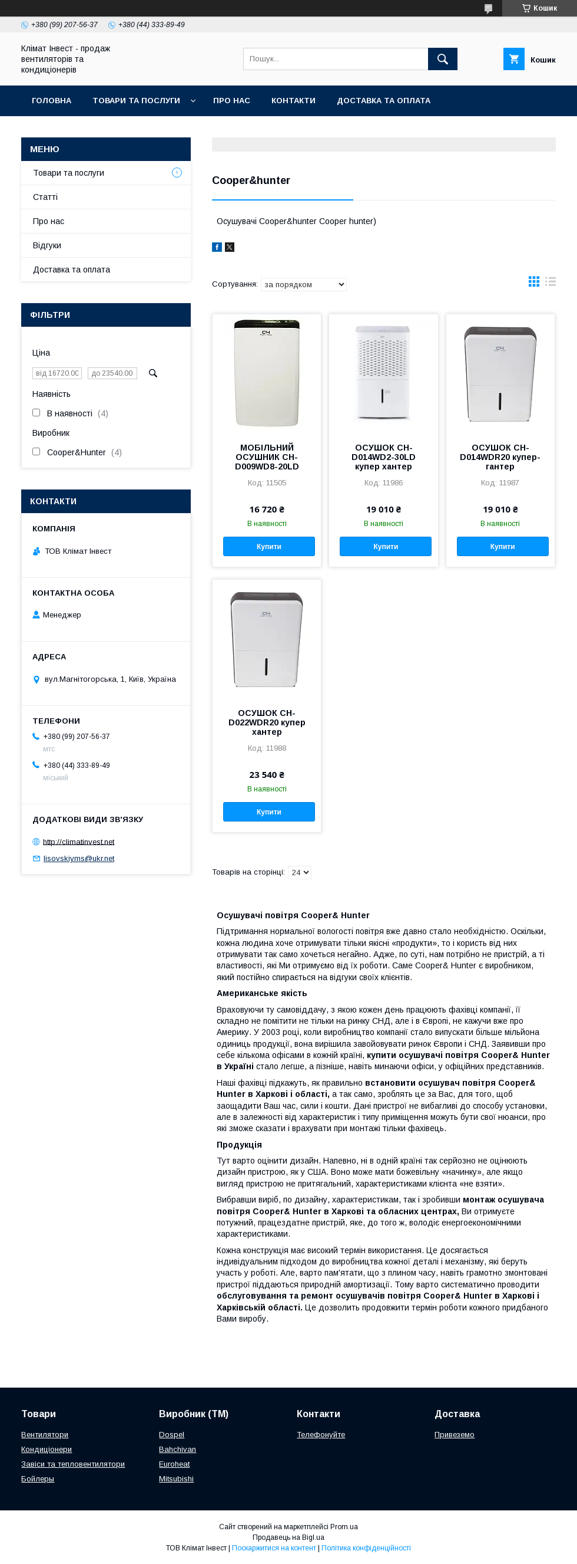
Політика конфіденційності (366, 1548)
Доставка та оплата (383, 100)
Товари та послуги (136, 100)
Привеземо (455, 1434)
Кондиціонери (46, 1449)
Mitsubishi (176, 1478)
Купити (269, 547)
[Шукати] (442, 59)
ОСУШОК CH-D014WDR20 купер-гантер (500, 457)
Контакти (293, 100)
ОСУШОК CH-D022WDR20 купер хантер (267, 722)
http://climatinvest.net (78, 841)
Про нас (231, 100)
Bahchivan (177, 1449)
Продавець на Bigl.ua (288, 1537)
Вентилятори (44, 1434)
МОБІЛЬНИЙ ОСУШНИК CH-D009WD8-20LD (267, 457)
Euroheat (174, 1464)
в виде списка (550, 284)
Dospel (171, 1434)
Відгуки (47, 245)
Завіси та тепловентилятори (73, 1464)
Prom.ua (344, 1527)
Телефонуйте (321, 1434)
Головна (51, 100)
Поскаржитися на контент (274, 1548)
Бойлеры (37, 1478)
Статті (45, 197)
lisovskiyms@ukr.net (79, 858)
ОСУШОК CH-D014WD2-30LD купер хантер (383, 457)
